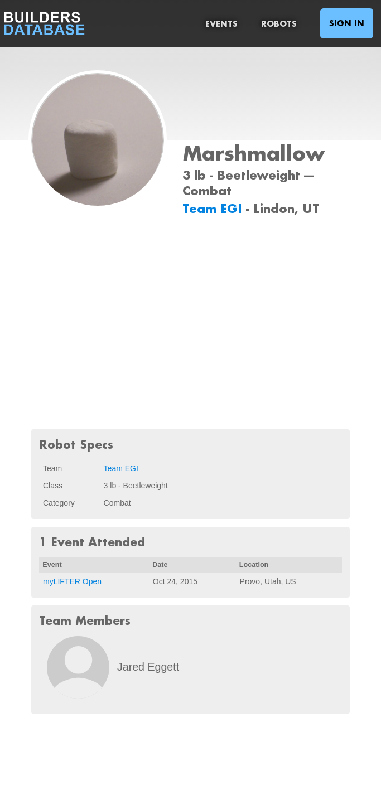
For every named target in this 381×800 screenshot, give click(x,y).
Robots (279, 23)
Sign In (346, 23)
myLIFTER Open (72, 581)
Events (221, 23)
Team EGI (214, 208)
